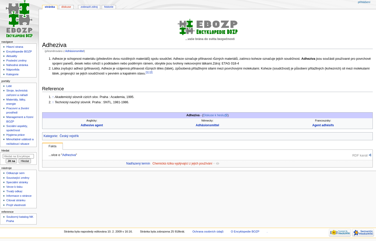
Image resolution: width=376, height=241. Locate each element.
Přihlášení (364, 2)
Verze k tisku (14, 186)
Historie (108, 6)
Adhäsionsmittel (74, 51)
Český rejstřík (69, 136)
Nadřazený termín (138, 163)
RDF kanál (360, 155)
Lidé (9, 86)
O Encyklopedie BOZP (245, 231)
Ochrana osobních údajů (207, 231)
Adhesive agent (92, 125)
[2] (151, 72)
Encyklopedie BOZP (19, 51)
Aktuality (11, 56)
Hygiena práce (15, 134)
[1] (147, 72)
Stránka (50, 6)
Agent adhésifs (323, 125)
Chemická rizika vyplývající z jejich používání (182, 163)
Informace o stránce (18, 195)
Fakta (53, 146)
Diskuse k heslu (213, 115)
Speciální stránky (17, 182)
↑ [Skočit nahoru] (53, 97)
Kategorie (50, 136)
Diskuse (66, 6)
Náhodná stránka (17, 65)
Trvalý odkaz (14, 191)
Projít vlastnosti (16, 205)
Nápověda (12, 69)
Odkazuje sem (15, 173)
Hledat (5, 150)
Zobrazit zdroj (89, 6)
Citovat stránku (15, 200)
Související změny (17, 177)
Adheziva (69, 155)
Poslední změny (16, 60)
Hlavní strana (14, 46)
